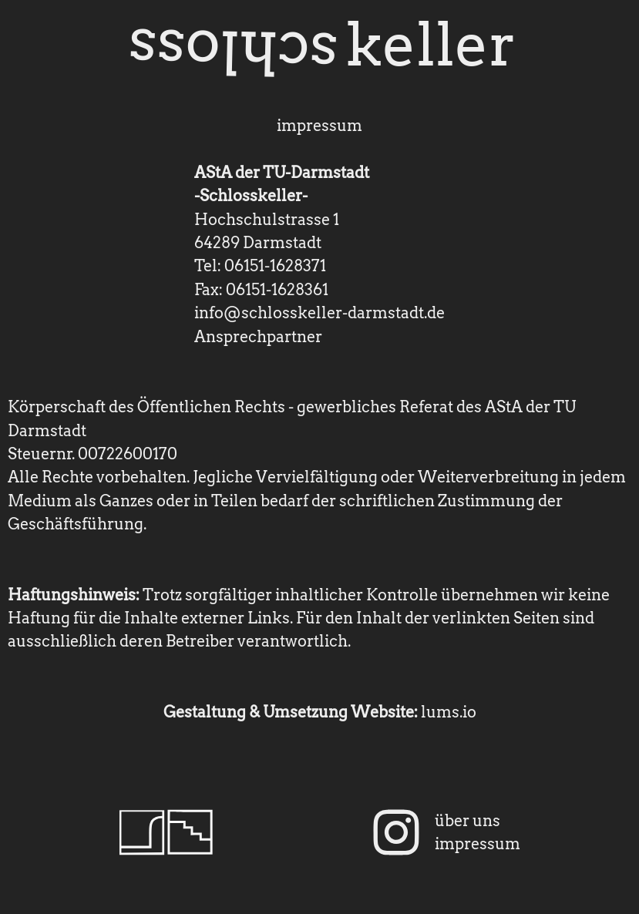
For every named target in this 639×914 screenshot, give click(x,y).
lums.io (448, 712)
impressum (477, 844)
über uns (467, 821)
